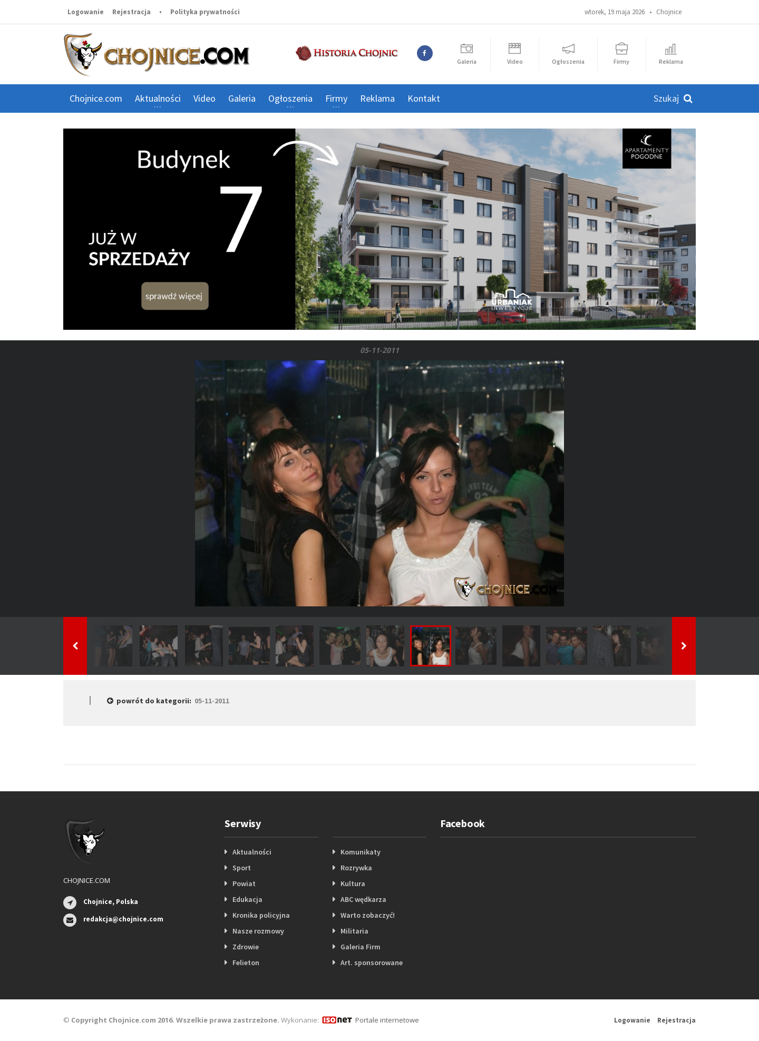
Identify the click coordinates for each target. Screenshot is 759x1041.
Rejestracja (131, 11)
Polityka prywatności (205, 11)
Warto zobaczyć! (367, 915)
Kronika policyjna (261, 915)
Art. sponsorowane (371, 962)
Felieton (245, 962)
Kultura (352, 883)
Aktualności (251, 852)
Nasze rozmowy (258, 931)
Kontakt (423, 98)
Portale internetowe (387, 1020)
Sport (241, 867)
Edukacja (247, 899)
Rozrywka (356, 867)
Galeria (242, 98)
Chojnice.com (96, 98)
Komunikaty (360, 852)
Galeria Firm (360, 946)
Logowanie (85, 11)
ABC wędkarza (363, 899)
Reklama (377, 98)
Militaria (354, 931)
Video (204, 98)
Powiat (244, 883)
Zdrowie (245, 946)
